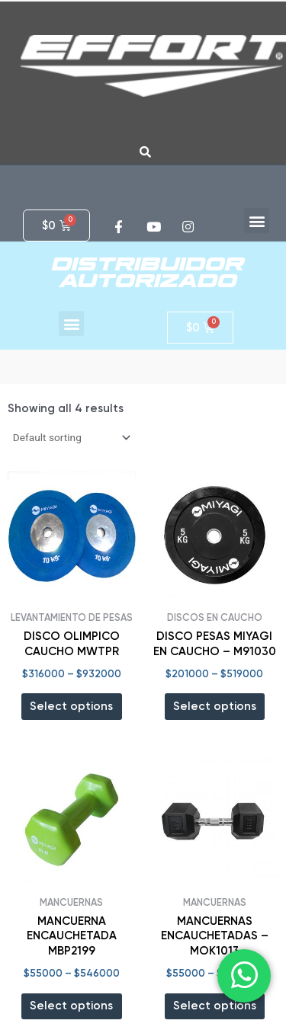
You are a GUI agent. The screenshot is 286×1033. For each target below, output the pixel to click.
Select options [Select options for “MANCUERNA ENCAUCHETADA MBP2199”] (71, 1005)
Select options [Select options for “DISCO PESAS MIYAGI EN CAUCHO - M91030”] (214, 706)
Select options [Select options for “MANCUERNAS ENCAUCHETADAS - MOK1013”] (214, 1005)
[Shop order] (70, 437)
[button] (256, 220)
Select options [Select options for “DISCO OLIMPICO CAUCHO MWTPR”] (71, 706)
